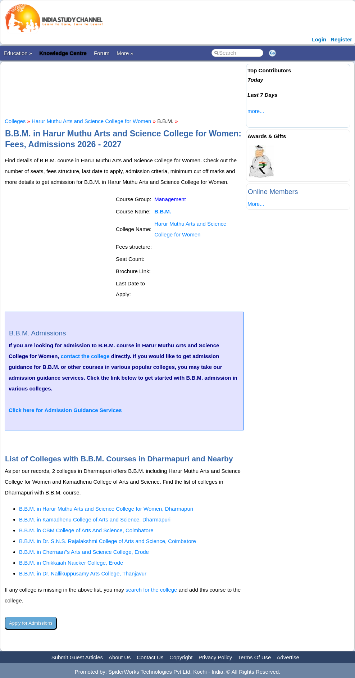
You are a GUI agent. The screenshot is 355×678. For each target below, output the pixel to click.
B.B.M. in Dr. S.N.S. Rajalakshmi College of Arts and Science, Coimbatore (107, 541)
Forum (101, 53)
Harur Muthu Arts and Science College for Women (91, 121)
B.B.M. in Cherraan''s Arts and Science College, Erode (84, 552)
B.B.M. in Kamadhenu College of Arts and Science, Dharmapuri (94, 519)
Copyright (180, 657)
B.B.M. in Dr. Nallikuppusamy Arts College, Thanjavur (82, 573)
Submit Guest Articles (77, 657)
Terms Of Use (254, 657)
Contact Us (150, 657)
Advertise (288, 657)
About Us (120, 657)
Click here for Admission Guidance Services (65, 410)
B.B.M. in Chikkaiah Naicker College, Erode (71, 563)
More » (125, 53)
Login (318, 39)
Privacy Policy (215, 657)
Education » (18, 53)
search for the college (151, 590)
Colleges (15, 121)
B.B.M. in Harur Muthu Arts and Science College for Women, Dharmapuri (106, 509)
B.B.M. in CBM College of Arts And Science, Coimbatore (86, 530)
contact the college (85, 356)
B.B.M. (162, 211)
